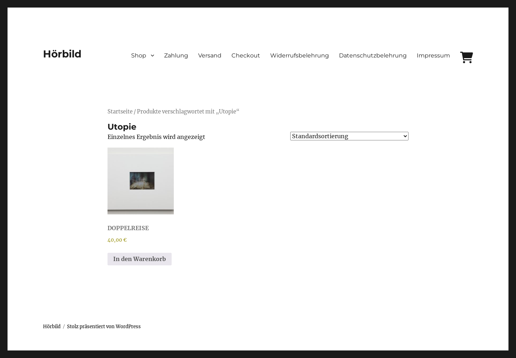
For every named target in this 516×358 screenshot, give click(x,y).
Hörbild (62, 54)
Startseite (120, 111)
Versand (209, 55)
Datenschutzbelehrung (373, 55)
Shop (138, 55)
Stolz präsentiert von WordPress (104, 327)
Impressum (433, 55)
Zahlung (176, 55)
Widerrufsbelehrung (299, 55)
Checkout (245, 55)
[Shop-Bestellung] (349, 136)
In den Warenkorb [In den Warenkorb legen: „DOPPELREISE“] (139, 258)
